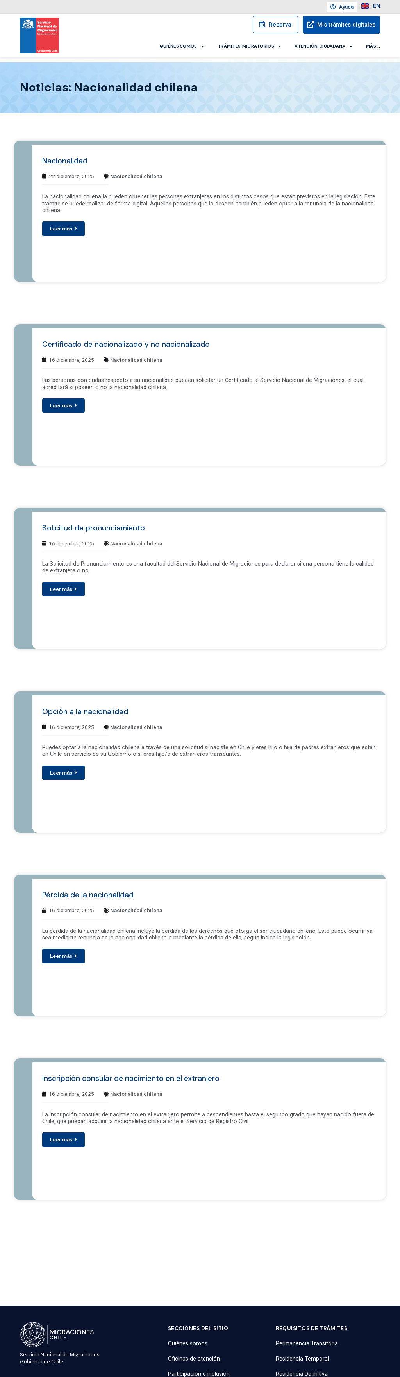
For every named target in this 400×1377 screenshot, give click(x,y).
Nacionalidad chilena (136, 171)
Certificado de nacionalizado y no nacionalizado (126, 339)
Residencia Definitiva (302, 1369)
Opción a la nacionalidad (85, 706)
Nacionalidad (65, 156)
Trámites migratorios (249, 46)
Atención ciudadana (323, 46)
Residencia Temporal (302, 1353)
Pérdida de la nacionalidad (88, 890)
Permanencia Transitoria (307, 1338)
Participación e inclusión (199, 1369)
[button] (63, 223)
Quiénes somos (182, 46)
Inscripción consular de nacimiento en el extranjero (131, 1073)
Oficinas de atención (194, 1353)
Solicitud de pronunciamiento (93, 522)
